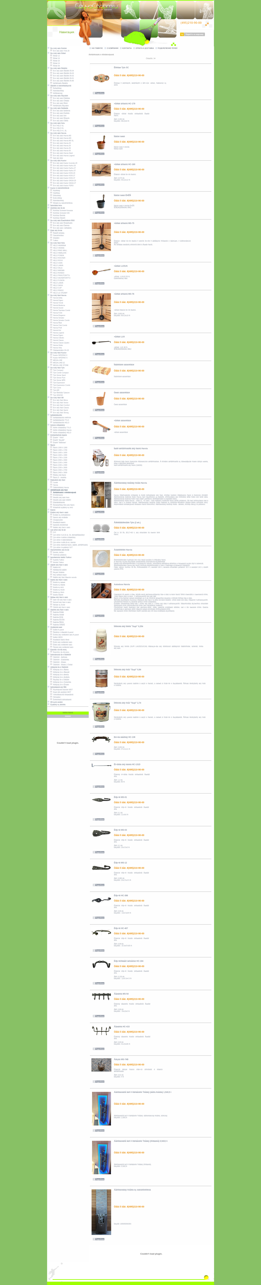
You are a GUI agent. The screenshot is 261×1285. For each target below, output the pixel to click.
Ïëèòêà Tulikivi (57, 562)
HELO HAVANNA (58, 245)
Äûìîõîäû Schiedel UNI (60, 213)
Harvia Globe (56, 345)
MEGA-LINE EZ (57, 363)
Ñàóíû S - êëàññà (58, 477)
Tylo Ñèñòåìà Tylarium (60, 393)
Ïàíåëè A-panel (57, 630)
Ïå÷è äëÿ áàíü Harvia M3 (60, 138)
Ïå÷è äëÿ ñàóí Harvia (56, 295)
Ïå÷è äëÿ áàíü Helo (56, 123)
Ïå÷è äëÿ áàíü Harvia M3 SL (62, 141)
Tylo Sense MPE (57, 380)
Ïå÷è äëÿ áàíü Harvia (56, 133)
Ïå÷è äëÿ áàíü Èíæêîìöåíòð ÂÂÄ (61, 220)
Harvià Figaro (56, 300)
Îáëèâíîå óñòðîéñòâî (59, 525)
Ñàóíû (51, 445)
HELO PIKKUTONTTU (60, 275)
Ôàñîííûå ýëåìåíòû (58, 555)
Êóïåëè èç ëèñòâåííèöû (60, 515)
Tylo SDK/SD (56, 395)
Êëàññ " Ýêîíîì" (57, 438)
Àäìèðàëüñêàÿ (57, 91)
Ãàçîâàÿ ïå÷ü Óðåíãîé (59, 680)
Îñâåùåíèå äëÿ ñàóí (56, 480)
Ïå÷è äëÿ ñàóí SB (55, 398)
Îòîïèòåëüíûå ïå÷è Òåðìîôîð (59, 655)
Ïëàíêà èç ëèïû (57, 587)
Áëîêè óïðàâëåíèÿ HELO (60, 433)
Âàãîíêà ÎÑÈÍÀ (57, 622)
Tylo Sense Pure (57, 378)
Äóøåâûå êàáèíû (58, 522)
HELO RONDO (57, 273)
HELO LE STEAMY (59, 293)
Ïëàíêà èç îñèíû (57, 592)
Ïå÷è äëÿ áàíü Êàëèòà (59, 225)
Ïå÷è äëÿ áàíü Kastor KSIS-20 (62, 173)
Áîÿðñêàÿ (55, 190)
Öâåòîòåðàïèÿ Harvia (59, 487)
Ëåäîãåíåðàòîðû (57, 502)
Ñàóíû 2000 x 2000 (58, 460)
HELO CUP (56, 288)
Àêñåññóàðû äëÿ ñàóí (57, 490)
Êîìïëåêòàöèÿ (56, 495)
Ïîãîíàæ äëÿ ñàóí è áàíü (57, 597)
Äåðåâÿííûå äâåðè (58, 570)
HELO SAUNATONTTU (60, 278)
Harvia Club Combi (58, 325)
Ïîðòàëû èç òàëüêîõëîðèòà (61, 203)
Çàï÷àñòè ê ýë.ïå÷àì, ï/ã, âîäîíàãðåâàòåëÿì (67, 535)
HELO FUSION (57, 280)
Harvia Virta (56, 348)
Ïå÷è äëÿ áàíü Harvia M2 (60, 136)
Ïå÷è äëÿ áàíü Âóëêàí (57, 48)
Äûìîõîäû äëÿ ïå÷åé (56, 208)
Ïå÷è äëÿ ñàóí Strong (59, 413)
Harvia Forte (56, 313)
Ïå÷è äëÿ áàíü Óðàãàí (59, 101)
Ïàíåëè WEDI (56, 637)
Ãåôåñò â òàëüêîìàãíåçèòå (59, 86)
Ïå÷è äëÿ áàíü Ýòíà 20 (59, 51)
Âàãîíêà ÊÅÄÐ (57, 612)
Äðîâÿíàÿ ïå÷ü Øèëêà (59, 675)
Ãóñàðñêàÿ (56, 88)
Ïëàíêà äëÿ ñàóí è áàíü (57, 580)
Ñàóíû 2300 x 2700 (58, 470)
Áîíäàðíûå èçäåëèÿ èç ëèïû (61, 507)
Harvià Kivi (55, 330)
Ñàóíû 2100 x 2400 (58, 462)
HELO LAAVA (56, 265)
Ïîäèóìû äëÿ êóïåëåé (59, 517)
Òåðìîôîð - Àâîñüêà (58, 657)
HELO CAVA (56, 263)
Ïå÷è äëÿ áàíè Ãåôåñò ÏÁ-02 (62, 76)
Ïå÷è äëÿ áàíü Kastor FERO (62, 185)
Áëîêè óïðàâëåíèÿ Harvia (61, 430)
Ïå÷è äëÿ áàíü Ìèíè (58, 116)
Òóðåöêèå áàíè (54, 627)
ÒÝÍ (53, 532)
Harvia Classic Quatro (59, 343)
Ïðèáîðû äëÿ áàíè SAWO (60, 500)
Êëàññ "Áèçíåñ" (57, 440)
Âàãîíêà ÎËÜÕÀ (57, 620)
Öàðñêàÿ (55, 193)
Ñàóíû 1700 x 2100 (58, 458)
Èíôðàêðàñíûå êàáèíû (57, 435)
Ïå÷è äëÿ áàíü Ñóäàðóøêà (61, 223)
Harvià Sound (56, 308)
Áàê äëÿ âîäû (56, 158)
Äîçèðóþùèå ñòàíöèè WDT (61, 690)
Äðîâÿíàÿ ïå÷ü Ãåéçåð (59, 672)
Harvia (54, 485)
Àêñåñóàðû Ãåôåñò (59, 83)
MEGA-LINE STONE (59, 365)
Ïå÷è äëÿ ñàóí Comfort (60, 405)
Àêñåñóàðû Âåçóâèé (59, 106)
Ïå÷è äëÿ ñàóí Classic (59, 408)
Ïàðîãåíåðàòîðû (54, 415)
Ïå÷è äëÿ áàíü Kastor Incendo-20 (63, 163)
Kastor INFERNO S (59, 358)
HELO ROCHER (57, 258)
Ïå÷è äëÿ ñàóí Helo (56, 243)
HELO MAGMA (57, 270)
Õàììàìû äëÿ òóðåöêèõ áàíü (61, 647)
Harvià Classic (57, 340)
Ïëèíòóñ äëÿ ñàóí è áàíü (60, 602)
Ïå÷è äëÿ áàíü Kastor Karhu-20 (63, 166)
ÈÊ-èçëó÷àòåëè (55, 702)
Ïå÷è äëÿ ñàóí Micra (59, 400)
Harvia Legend (57, 333)
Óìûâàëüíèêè (56, 520)
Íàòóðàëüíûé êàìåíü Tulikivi (59, 557)
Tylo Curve (55, 388)
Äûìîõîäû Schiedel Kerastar (61, 210)
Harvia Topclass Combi (60, 310)
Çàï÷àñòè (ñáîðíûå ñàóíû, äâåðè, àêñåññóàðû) (69, 545)
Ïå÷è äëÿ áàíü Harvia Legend (62, 156)
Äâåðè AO (55, 567)
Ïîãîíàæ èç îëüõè (57, 605)
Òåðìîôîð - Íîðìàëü (58, 662)
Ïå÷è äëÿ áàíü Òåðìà (59, 121)
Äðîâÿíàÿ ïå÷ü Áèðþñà (60, 677)
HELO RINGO (57, 290)
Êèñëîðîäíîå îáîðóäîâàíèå (60, 700)
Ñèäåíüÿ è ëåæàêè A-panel (61, 632)
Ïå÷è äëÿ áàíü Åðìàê (56, 53)
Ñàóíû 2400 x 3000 (58, 472)
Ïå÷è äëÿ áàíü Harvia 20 (60, 143)
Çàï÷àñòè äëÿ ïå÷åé (56, 530)
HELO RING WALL (58, 250)
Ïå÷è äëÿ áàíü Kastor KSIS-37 (62, 178)
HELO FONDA (57, 255)
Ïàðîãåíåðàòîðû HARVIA (60, 418)
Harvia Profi (56, 328)
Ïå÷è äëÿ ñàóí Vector (59, 403)
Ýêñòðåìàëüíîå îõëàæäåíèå (61, 695)
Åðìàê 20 (55, 61)
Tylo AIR (54, 390)
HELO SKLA (56, 268)
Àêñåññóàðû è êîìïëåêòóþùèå (63, 492)
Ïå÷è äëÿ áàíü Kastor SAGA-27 (63, 183)
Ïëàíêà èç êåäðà (57, 585)
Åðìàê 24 (55, 63)
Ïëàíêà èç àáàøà (57, 582)
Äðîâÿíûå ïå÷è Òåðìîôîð (57, 667)
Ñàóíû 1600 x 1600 (58, 453)
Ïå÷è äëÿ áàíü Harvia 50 (60, 151)
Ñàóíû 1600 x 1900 (58, 455)
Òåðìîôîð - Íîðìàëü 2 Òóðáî (61, 665)
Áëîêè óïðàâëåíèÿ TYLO (60, 428)
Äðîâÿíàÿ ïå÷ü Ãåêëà (59, 670)
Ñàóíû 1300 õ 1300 (58, 448)
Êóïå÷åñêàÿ (56, 198)
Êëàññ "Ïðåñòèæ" (58, 443)
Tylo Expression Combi (60, 385)
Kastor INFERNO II (58, 355)
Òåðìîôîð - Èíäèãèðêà (59, 660)
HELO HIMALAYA (58, 253)
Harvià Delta (56, 298)
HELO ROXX (56, 260)
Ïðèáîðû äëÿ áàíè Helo (59, 497)
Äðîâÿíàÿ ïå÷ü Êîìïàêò (59, 685)
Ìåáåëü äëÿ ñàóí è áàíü (60, 527)
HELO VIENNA (57, 248)
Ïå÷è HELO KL (57, 128)
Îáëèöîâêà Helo (54, 205)
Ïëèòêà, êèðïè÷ (57, 552)
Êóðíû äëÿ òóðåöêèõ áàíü (61, 642)
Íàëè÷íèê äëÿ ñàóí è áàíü (61, 600)
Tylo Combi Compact (59, 373)
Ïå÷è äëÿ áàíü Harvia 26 (60, 146)
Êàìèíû (51, 510)
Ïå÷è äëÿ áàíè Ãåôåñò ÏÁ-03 (62, 73)
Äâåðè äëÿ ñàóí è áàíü (57, 565)
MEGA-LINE (56, 360)
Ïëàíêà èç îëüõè (57, 590)
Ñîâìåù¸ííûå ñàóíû (58, 475)
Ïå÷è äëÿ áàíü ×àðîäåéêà (61, 228)
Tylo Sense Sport (58, 375)
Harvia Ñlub (56, 323)
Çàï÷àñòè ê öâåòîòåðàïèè (61, 540)
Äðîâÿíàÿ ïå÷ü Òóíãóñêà (60, 682)
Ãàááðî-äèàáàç (57, 233)
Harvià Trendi (56, 303)
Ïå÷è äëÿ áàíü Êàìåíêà (59, 113)
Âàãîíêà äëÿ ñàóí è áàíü (58, 610)
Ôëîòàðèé (55, 697)
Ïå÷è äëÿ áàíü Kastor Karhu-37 (63, 171)
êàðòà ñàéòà (68, 713)
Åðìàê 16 (55, 58)
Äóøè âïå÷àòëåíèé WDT (60, 692)
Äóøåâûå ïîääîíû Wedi (59, 640)
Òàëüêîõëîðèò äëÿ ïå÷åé (58, 550)
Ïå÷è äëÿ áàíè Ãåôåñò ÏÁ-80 (62, 81)
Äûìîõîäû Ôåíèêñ (57, 218)
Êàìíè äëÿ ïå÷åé (54, 230)
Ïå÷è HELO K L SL (58, 131)
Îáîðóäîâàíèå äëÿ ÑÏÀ (57, 687)
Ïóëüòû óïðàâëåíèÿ (56, 425)
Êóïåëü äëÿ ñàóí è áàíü (57, 512)
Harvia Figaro (56, 335)
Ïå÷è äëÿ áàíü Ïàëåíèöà (60, 111)
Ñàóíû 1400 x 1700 (58, 450)
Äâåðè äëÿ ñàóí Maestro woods (63, 577)
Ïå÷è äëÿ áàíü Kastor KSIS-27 (62, 176)
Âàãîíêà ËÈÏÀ (56, 617)
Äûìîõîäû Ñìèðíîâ (57, 215)
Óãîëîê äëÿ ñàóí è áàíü (60, 607)
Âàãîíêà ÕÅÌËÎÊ (57, 625)
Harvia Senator (57, 318)
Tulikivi (54, 240)
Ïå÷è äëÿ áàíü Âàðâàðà (57, 108)
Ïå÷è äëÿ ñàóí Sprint (59, 410)
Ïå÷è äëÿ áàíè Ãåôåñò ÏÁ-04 (62, 71)
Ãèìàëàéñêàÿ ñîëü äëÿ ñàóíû (62, 505)
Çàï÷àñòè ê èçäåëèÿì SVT (61, 547)
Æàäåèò (54, 238)
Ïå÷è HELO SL (57, 126)
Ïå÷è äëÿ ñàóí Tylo (56, 368)
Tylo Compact (56, 370)
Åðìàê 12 (55, 56)
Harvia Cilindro (57, 338)
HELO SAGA (56, 285)
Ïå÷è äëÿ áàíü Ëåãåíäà (60, 98)
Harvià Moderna (57, 305)
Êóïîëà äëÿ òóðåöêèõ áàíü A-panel (64, 635)
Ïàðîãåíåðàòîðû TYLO (59, 420)
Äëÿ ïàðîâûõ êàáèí (58, 575)
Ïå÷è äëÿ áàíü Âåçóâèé (57, 96)
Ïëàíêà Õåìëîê (56, 595)
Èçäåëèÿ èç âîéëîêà (56, 705)
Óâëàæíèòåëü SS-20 (59, 350)
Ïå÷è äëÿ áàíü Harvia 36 (60, 148)
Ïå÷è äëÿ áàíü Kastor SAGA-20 (63, 181)
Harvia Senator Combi (60, 320)
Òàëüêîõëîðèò (57, 235)
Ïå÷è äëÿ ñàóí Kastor (57, 353)
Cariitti (54, 482)
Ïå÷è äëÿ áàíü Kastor (57, 161)
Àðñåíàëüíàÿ (56, 93)
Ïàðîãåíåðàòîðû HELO (59, 423)
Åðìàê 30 (55, 66)
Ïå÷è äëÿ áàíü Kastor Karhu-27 (63, 168)
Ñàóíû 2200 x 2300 (58, 465)
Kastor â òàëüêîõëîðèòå (58, 188)
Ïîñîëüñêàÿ (55, 195)
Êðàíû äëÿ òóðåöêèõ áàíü (61, 645)
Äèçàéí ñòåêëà (57, 572)
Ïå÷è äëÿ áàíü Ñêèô (59, 103)
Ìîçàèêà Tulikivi (57, 560)
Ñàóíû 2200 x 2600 (58, 467)
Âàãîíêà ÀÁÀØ (57, 615)
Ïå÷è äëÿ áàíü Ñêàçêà (59, 118)
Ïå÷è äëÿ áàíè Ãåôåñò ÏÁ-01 (62, 78)
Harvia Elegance (57, 315)
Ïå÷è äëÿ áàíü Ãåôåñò (57, 68)
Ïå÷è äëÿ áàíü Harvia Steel (61, 153)
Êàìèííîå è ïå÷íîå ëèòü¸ (57, 650)
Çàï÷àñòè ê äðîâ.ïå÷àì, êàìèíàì (63, 542)
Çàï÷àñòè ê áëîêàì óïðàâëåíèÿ (63, 537)
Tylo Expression (57, 383)
